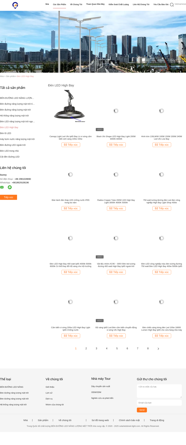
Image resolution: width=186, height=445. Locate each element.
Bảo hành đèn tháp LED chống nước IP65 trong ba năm (70, 201)
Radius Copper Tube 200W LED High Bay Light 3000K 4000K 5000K (116, 201)
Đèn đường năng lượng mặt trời (15, 110)
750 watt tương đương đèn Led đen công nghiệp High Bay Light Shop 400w (161, 201)
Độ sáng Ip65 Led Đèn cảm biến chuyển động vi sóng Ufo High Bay (116, 328)
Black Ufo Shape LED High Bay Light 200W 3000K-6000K (116, 137)
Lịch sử (49, 393)
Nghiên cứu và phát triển (102, 398)
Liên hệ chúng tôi (141, 4)
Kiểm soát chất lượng (119, 4)
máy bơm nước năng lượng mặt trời (17, 139)
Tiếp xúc (8, 197)
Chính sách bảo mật (129, 420)
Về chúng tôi (76, 4)
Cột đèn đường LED (10, 156)
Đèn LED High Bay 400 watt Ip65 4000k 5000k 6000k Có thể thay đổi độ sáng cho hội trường (70, 265)
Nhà (47, 4)
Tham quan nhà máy (95, 4)
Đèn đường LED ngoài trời (13, 145)
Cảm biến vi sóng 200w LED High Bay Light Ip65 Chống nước (70, 328)
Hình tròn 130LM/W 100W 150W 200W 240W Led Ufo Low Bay (161, 137)
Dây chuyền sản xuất (100, 386)
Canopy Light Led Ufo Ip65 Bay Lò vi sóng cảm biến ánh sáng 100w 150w (71, 137)
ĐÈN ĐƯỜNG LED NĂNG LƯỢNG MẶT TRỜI (17, 98)
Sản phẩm (43, 420)
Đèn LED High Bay (25, 76)
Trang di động (157, 420)
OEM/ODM (96, 392)
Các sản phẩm (59, 4)
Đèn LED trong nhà (9, 151)
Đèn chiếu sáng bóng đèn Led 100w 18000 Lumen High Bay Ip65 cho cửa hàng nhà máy (161, 328)
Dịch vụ (49, 399)
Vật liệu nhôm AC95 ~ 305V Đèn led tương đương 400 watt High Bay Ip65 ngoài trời (116, 265)
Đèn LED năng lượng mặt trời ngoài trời (17, 121)
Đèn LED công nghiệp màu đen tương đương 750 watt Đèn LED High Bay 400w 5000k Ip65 (161, 265)
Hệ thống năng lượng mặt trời (14, 115)
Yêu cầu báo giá (160, 4)
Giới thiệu (50, 387)
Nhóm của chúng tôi (55, 404)
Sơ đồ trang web (100, 420)
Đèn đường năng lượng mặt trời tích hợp (17, 104)
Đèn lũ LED (5, 133)
